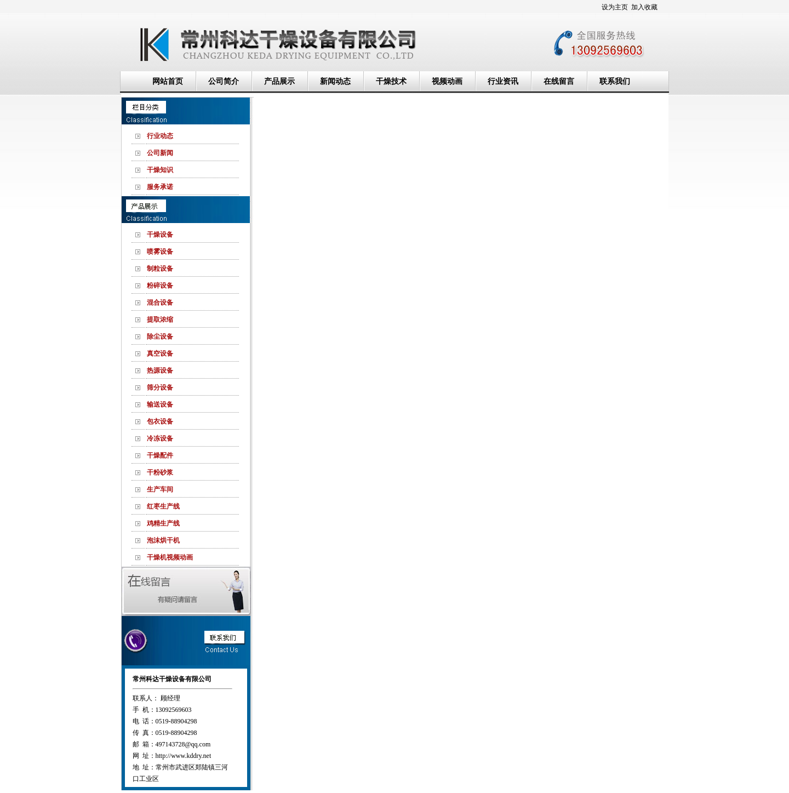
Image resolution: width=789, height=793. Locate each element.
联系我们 (614, 81)
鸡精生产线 (163, 523)
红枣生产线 (163, 506)
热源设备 (160, 370)
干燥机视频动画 (170, 557)
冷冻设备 (160, 438)
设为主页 (615, 7)
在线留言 (559, 81)
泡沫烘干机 (163, 540)
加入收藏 (644, 7)
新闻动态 (335, 81)
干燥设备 (160, 234)
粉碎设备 (160, 285)
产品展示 (279, 81)
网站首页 (167, 81)
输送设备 (160, 404)
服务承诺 (160, 187)
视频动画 (447, 81)
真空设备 (160, 353)
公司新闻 (160, 153)
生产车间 (160, 489)
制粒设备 (160, 268)
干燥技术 (391, 81)
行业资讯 (503, 81)
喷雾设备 (160, 251)
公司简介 (223, 81)
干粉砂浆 (160, 472)
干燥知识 (160, 170)
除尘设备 (160, 336)
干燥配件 (160, 455)
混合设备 (160, 302)
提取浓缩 (160, 319)
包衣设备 (160, 421)
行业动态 (160, 136)
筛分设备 (160, 387)
